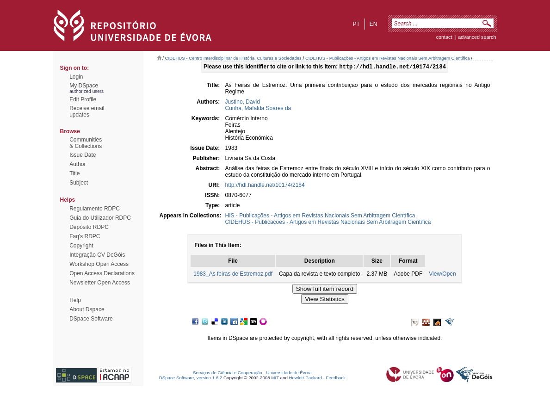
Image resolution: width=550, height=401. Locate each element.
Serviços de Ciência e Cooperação (227, 373)
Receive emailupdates (86, 111)
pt (355, 24)
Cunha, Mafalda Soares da (258, 109)
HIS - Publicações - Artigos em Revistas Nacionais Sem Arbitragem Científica (320, 216)
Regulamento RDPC (94, 208)
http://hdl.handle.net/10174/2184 (265, 186)
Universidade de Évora (288, 373)
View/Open (442, 274)
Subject (78, 182)
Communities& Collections (85, 142)
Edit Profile (82, 99)
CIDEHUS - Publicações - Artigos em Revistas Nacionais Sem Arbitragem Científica (387, 58)
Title (74, 173)
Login (76, 77)
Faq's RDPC (84, 236)
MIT (275, 378)
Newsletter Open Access (99, 282)
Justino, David (242, 102)
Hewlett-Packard (305, 378)
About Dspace (86, 309)
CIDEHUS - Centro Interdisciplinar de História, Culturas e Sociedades (233, 58)
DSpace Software (90, 318)
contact (444, 37)
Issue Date (82, 155)
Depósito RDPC (89, 227)
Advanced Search (477, 37)
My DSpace (83, 85)
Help (75, 300)
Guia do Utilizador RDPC (100, 218)
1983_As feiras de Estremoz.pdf (232, 274)
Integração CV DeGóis (97, 255)
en (373, 24)
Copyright (81, 245)
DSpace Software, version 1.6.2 (190, 378)
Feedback (336, 378)
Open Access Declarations (102, 273)
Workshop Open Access (99, 264)
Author (77, 164)
